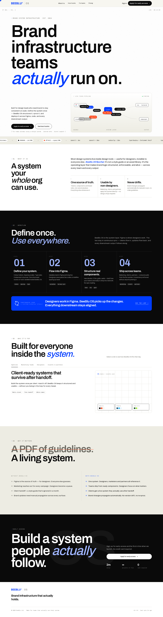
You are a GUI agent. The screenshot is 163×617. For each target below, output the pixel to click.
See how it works (43, 126)
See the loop (141, 303)
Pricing (91, 3)
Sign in (124, 3)
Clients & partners (55, 365)
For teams (82, 3)
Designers (40, 365)
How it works (72, 3)
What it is (61, 3)
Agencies (14, 365)
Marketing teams (27, 365)
